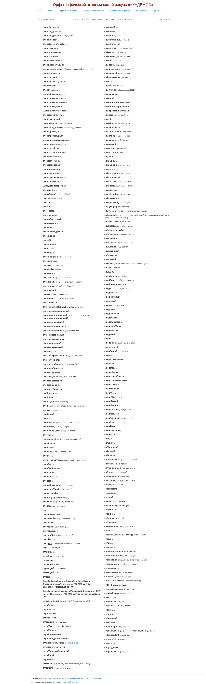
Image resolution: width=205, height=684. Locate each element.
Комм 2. (75, 643)
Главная (38, 11)
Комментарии (141, 11)
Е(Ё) (85, 19)
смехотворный (164, 19)
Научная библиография (120, 11)
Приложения (158, 11)
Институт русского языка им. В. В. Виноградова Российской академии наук (72, 678)
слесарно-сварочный (45, 19)
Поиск (50, 11)
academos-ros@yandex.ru (68, 682)
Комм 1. (68, 643)
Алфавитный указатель (68, 11)
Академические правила (94, 11)
